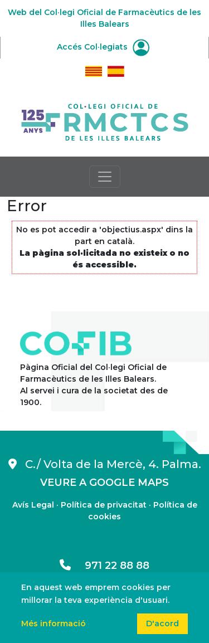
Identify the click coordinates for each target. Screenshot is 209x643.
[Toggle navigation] (104, 176)
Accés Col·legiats (103, 47)
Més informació (53, 623)
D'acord (162, 623)
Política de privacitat (104, 505)
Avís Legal (33, 505)
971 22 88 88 (104, 565)
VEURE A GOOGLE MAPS (104, 482)
